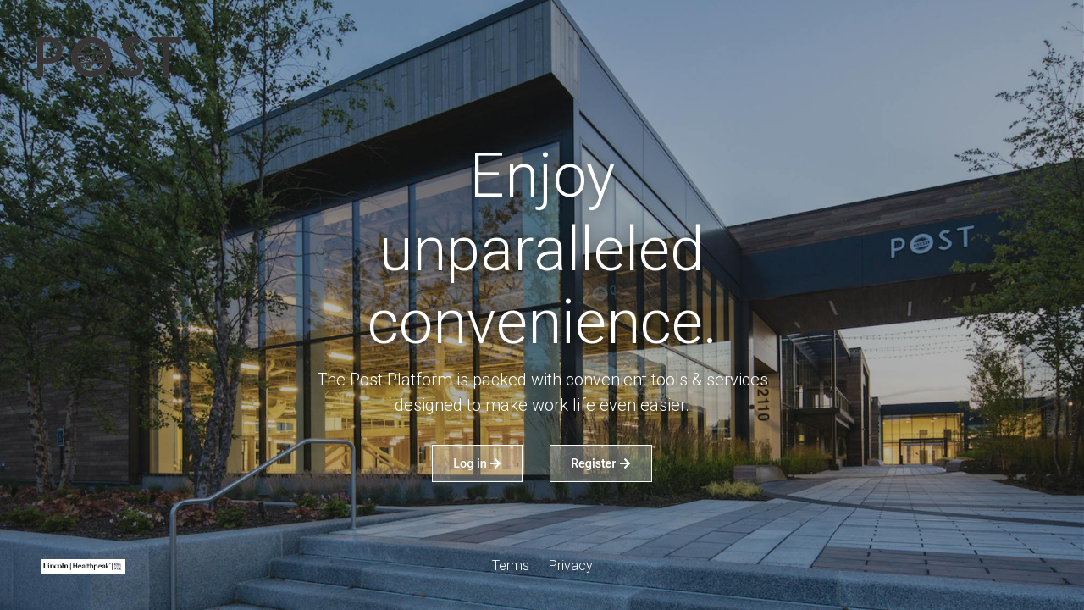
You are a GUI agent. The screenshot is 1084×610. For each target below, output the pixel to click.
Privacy (571, 565)
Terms (510, 565)
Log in (477, 463)
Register (601, 463)
